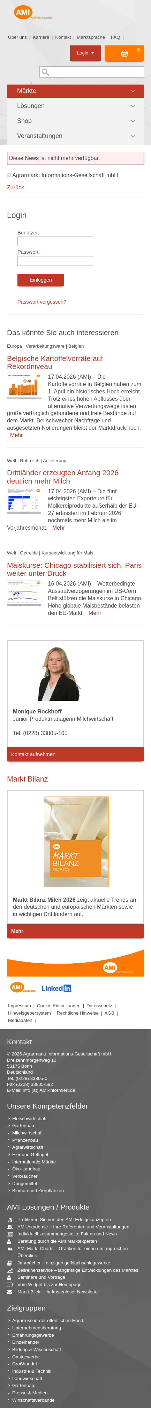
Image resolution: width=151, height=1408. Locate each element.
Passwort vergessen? (41, 302)
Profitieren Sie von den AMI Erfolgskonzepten (61, 1220)
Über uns (17, 37)
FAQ (115, 37)
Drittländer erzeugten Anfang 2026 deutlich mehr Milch (63, 477)
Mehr (15, 435)
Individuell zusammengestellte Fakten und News (64, 1234)
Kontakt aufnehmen (33, 754)
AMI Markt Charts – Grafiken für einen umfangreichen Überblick (70, 1251)
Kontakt (63, 37)
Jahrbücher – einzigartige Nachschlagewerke (61, 1263)
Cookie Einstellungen (59, 1005)
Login (85, 53)
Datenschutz (99, 1005)
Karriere (41, 37)
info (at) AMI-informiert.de (49, 1090)
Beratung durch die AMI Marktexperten (54, 1241)
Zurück (15, 187)
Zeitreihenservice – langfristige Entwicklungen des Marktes (75, 1270)
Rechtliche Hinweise (78, 1013)
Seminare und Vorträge (38, 1277)
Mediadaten (20, 1020)
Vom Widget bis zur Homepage (47, 1285)
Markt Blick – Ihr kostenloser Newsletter (55, 1292)
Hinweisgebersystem (29, 1013)
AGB (109, 1013)
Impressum (19, 1005)
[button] (75, 91)
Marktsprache (91, 37)
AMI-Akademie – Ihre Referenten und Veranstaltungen (70, 1227)
